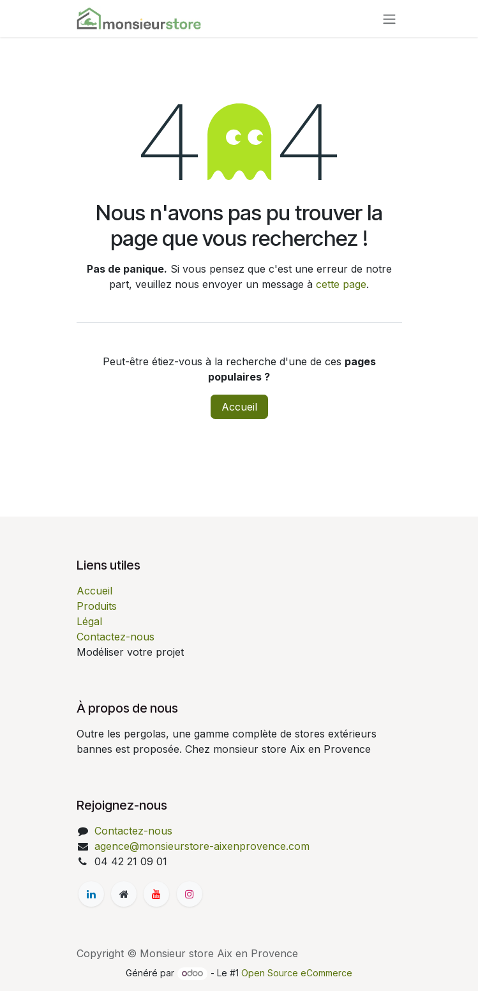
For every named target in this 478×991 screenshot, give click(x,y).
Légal (89, 621)
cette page (341, 284)
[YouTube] (156, 894)
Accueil (239, 406)
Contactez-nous (115, 636)
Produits (97, 606)
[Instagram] (189, 894)
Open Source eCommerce (296, 972)
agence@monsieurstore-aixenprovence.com (202, 846)
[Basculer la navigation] (389, 18)
